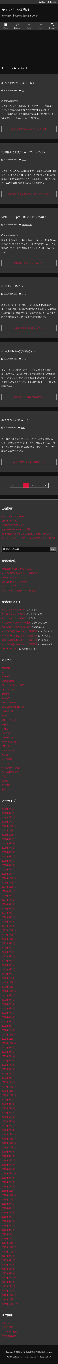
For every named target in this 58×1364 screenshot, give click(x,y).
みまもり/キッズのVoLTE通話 (16, 529)
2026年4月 (8, 808)
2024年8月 (8, 895)
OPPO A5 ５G (10, 520)
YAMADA (6, 746)
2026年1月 (8, 821)
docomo (5, 694)
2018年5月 (8, 1221)
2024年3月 (8, 917)
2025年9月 (8, 839)
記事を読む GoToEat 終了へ (29, 328)
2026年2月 (8, 817)
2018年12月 (9, 1191)
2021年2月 (8, 1078)
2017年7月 (8, 1264)
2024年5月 (8, 908)
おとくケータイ (9, 750)
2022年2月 (8, 1026)
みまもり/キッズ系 (10, 768)
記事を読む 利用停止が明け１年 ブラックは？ (29, 194)
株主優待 (6, 785)
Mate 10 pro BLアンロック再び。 (25, 217)
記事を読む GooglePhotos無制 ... (29, 397)
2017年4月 (9, 1277)
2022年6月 (8, 1008)
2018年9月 (8, 1204)
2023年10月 (9, 939)
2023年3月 (8, 969)
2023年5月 (8, 960)
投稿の (7, 1327)
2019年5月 (8, 1169)
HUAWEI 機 (27, 225)
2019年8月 (8, 1156)
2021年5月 (8, 1065)
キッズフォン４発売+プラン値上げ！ (19, 590)
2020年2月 (8, 1130)
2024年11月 (9, 882)
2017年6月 (8, 1269)
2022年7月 (8, 1004)
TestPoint (6, 733)
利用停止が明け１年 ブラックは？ (23, 152)
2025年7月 (8, 848)
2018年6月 (8, 1217)
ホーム (7, 68)
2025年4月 (8, 861)
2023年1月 (8, 978)
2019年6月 (8, 1164)
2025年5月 (8, 856)
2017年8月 (8, 1260)
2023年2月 (8, 973)
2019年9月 (8, 1151)
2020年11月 (9, 1091)
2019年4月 (9, 1173)
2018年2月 (9, 1234)
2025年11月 (9, 830)
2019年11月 (9, 1143)
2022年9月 (8, 995)
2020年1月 (9, 1134)
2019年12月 (9, 1138)
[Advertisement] (29, 47)
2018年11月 (9, 1195)
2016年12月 (9, 1295)
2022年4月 (8, 1017)
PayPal (5, 724)
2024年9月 (8, 891)
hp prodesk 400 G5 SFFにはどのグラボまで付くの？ (27, 534)
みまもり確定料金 (10, 772)
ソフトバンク (8, 763)
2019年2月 (8, 1182)
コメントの (9, 1331)
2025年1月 (8, 874)
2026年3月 (8, 813)
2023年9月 (8, 943)
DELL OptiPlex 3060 (13, 685)
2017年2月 (8, 1286)
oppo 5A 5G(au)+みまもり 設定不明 (20, 573)
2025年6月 (8, 852)
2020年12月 (9, 1086)
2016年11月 (9, 1299)
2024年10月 (9, 887)
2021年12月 (9, 1034)
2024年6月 (8, 904)
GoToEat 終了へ (12, 286)
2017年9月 (8, 1256)
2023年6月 (8, 956)
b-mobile (6, 676)
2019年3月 (8, 1178)
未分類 (5, 781)
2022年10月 (9, 991)
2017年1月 (8, 1290)
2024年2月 (8, 921)
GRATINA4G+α (9, 702)
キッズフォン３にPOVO (13, 516)
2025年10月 (9, 835)
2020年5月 (8, 1117)
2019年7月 (8, 1160)
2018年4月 (8, 1225)
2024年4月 (8, 913)
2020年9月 (8, 1099)
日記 (24, 160)
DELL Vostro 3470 (10, 689)
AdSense (6, 668)
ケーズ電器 (7, 759)
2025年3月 (8, 865)
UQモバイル (7, 737)
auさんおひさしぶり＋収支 (18, 83)
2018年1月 (9, 1238)
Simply (5, 728)
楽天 (23, 428)
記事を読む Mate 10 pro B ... (29, 263)
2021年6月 (8, 1060)
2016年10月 (10, 1303)
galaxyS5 (6, 698)
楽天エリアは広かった (15, 420)
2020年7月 (8, 1108)
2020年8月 (8, 1104)
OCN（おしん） (9, 720)
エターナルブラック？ (12, 586)
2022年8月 (8, 999)
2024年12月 (9, 878)
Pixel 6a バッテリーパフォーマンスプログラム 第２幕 (28, 538)
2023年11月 (9, 934)
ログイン (6, 1323)
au (23, 90)
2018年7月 (8, 1212)
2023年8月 (8, 947)
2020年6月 (8, 1112)
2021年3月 (8, 1073)
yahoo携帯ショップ (11, 741)
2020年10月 (9, 1095)
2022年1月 (8, 1030)
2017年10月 (9, 1251)
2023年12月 (9, 930)
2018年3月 (8, 1230)
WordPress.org (9, 1336)
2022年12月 (9, 982)
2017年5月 (8, 1273)
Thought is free (44, 1360)
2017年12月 (9, 1243)
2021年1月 (8, 1082)
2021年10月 (9, 1043)
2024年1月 (8, 926)
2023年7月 (8, 952)
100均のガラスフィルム (13, 525)
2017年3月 (8, 1282)
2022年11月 (9, 986)
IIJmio (4, 715)
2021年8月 (8, 1052)
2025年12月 (9, 826)
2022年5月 (8, 1013)
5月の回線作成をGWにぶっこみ (17, 569)
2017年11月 (9, 1247)
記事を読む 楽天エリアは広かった (29, 462)
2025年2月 (8, 869)
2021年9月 (8, 1047)
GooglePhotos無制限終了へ (18, 351)
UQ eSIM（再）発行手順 (14, 582)
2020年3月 (9, 1125)
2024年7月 (8, 900)
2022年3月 (8, 1021)
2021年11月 (9, 1039)
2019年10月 (9, 1147)
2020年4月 (8, 1121)
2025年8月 (8, 843)
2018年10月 (9, 1199)
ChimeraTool (8, 681)
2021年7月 (8, 1056)
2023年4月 (8, 965)
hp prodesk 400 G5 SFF (13, 707)
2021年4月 (8, 1069)
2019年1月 (8, 1186)
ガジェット (7, 754)
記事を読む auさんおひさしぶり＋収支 (28, 129)
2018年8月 (8, 1208)
